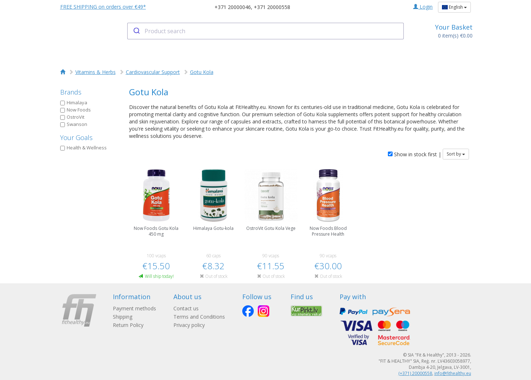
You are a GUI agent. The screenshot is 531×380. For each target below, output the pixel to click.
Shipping (122, 316)
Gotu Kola (201, 72)
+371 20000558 (272, 7)
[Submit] (136, 31)
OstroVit (72, 117)
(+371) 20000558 (415, 373)
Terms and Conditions (199, 316)
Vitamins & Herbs (95, 72)
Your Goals (76, 137)
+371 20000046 (232, 7)
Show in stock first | (414, 154)
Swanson (73, 124)
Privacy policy (189, 325)
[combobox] (265, 31)
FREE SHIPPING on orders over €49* (103, 6)
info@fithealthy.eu (452, 373)
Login (423, 6)
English (454, 7)
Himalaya (73, 102)
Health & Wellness (83, 147)
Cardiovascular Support (153, 72)
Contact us (186, 308)
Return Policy (128, 325)
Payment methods (134, 308)
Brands (70, 92)
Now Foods (75, 109)
